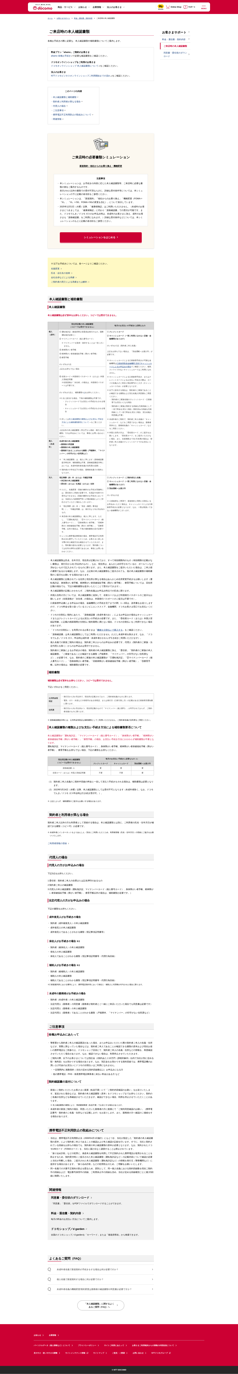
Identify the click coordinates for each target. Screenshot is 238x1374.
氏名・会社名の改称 (60, 273)
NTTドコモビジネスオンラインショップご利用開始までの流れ (81, 75)
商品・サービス (65, 7)
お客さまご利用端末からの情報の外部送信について (153, 1345)
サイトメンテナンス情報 (77, 1353)
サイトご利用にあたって (114, 1345)
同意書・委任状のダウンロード (70, 1197)
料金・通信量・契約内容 (83, 18)
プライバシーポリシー (87, 1345)
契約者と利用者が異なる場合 (67, 101)
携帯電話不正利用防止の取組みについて (72, 114)
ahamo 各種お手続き (62, 56)
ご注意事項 (58, 110)
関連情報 (57, 119)
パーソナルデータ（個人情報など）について (52, 1345)
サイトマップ (98, 1353)
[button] (101, 308)
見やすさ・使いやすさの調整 (45, 1353)
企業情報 (97, 7)
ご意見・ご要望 (118, 1353)
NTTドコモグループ (161, 1353)
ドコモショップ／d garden (67, 1229)
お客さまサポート (63, 18)
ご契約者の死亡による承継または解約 (69, 282)
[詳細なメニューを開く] (203, 7)
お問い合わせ (138, 1353)
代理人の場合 (59, 106)
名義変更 (55, 268)
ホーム (50, 18)
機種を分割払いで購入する (110, 630)
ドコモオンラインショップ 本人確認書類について (75, 66)
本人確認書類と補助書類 (64, 97)
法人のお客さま (114, 7)
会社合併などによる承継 (62, 277)
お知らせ (82, 7)
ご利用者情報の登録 (57, 843)
